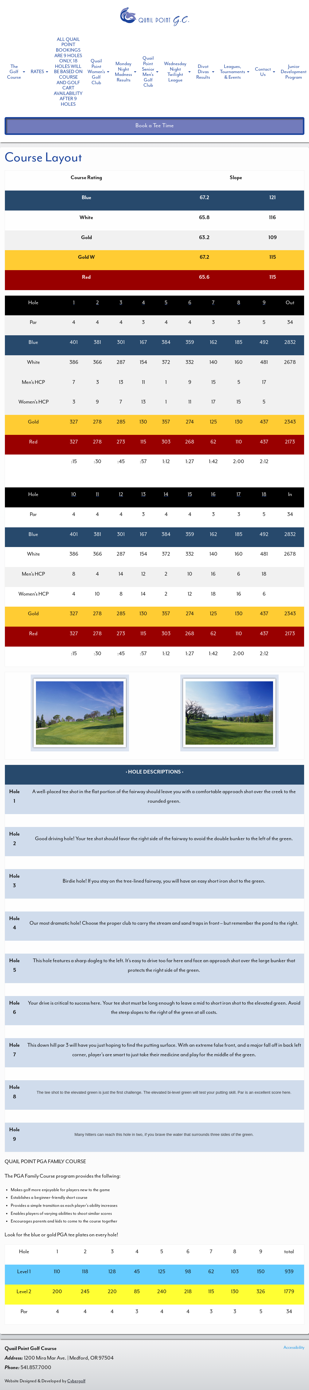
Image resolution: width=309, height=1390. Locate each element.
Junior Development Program (294, 71)
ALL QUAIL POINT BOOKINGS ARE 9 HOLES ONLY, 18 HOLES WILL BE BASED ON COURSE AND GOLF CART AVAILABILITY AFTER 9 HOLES (68, 71)
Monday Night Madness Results (123, 72)
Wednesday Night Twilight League (175, 72)
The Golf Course (14, 71)
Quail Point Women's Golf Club (96, 71)
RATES (37, 72)
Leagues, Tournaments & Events (232, 71)
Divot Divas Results (203, 71)
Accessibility (294, 1347)
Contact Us (263, 72)
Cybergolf (76, 1381)
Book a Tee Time (154, 125)
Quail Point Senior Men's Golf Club (148, 71)
